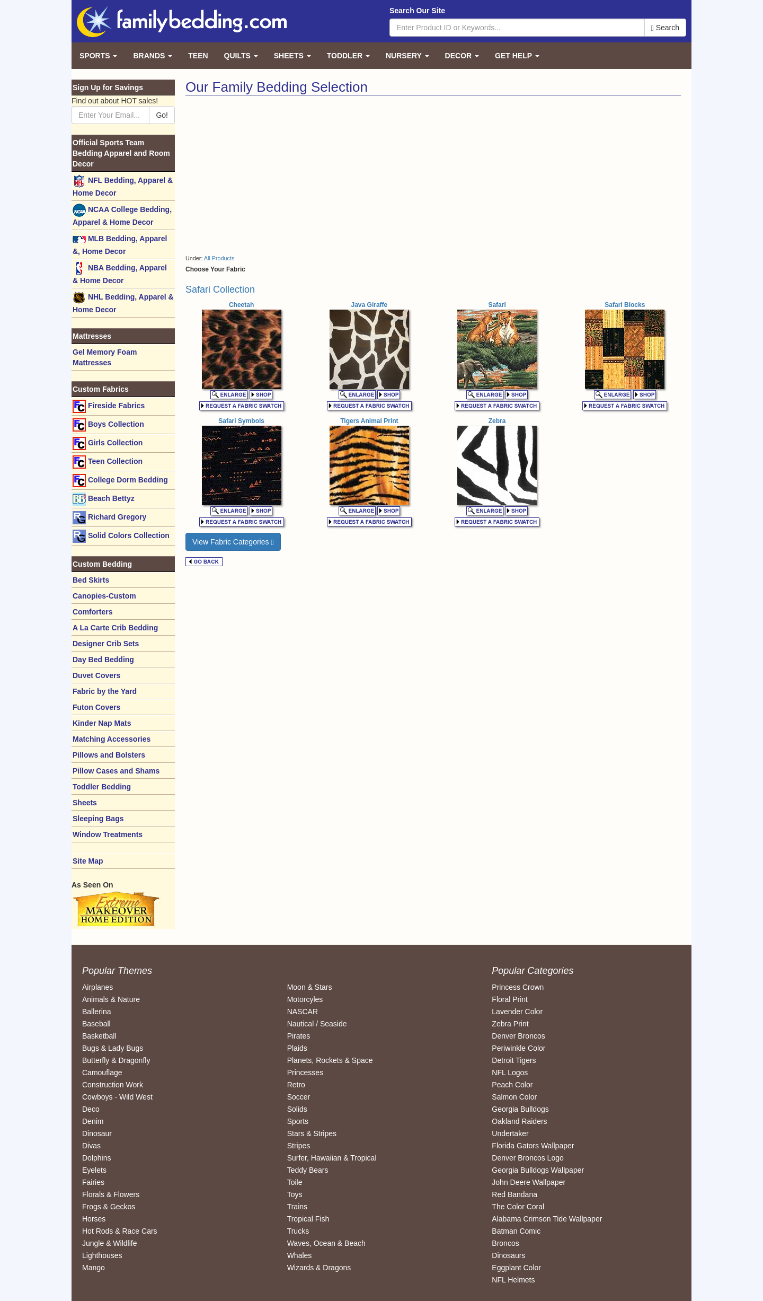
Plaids (297, 1048)
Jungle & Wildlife (109, 1243)
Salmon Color (514, 1097)
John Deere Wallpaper (528, 1182)
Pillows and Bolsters (109, 755)
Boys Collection (108, 425)
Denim (92, 1121)
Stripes (298, 1145)
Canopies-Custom (104, 596)
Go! (162, 115)
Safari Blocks (625, 305)
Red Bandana (514, 1194)
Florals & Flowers (110, 1194)
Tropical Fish (308, 1219)
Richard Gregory (109, 517)
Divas (91, 1145)
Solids (297, 1109)
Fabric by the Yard (105, 691)
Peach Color (512, 1084)
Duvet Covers (96, 675)
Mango (93, 1267)
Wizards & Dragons (319, 1267)
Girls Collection (108, 443)
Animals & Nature (111, 999)
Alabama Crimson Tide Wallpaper (547, 1219)
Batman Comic (516, 1231)
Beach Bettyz (104, 499)
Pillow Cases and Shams (116, 771)
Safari (496, 305)
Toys (295, 1194)
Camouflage (102, 1072)
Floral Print (510, 999)
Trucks (298, 1231)
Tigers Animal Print (369, 421)
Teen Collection (108, 462)
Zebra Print (510, 1023)
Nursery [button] (407, 55)
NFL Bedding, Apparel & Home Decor (123, 185)
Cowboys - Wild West (117, 1097)
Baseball (96, 1023)
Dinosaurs (508, 1255)
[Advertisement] (305, 175)
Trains (297, 1206)
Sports (297, 1121)
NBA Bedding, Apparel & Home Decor (120, 273)
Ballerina (96, 1011)
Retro (296, 1084)
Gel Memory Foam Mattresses (105, 357)
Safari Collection (220, 289)
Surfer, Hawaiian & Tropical (332, 1158)
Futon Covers (96, 707)
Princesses (305, 1072)
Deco (91, 1109)
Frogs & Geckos (108, 1206)
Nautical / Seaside (317, 1023)
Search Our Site (417, 10)
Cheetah (241, 305)
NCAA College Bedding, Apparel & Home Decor (122, 215)
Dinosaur (97, 1133)
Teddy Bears (308, 1170)
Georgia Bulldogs (520, 1109)
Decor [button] (462, 55)
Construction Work (112, 1084)
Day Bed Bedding (103, 659)
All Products (219, 258)
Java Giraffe (369, 305)
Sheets (85, 802)
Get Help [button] (517, 55)
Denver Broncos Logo (527, 1158)
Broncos (505, 1243)
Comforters (92, 612)
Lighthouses (102, 1255)
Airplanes (97, 987)
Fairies (93, 1182)
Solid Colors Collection (121, 536)
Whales (299, 1255)
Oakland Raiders (519, 1121)
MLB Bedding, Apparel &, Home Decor (120, 244)
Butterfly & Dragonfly (116, 1060)
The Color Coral (518, 1206)
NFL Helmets (513, 1280)
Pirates (298, 1036)
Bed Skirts (91, 580)
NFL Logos (510, 1072)
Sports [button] (98, 55)
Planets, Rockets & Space (330, 1060)
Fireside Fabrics (109, 406)
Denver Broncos (518, 1036)
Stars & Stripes (311, 1133)
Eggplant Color (516, 1267)
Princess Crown (518, 987)
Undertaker (510, 1133)
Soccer (298, 1097)
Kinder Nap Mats (102, 723)
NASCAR (302, 1011)
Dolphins (96, 1158)
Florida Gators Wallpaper (533, 1145)
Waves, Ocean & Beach (326, 1243)
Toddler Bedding (102, 787)
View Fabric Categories (233, 542)
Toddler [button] (348, 55)
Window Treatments (108, 834)
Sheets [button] (292, 55)
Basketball (99, 1036)
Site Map (88, 861)
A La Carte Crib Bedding (115, 627)
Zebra (497, 421)
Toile (295, 1182)
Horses (93, 1219)
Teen (198, 55)
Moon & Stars (309, 987)
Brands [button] (152, 55)
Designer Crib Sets (106, 643)
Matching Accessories (111, 739)
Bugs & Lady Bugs (112, 1048)
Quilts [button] (241, 55)
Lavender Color (517, 1011)
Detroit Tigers (514, 1060)
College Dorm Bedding (120, 480)
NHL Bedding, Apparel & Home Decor (123, 302)
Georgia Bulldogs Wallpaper (538, 1170)
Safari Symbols (241, 421)
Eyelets (94, 1170)
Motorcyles (305, 999)
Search (665, 27)
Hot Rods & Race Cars (119, 1231)
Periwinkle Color (518, 1048)
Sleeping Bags (98, 818)
